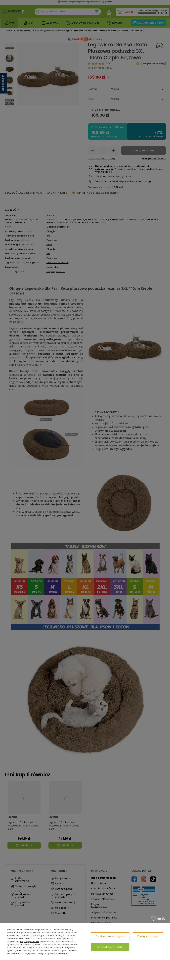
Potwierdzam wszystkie (110, 947)
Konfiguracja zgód (147, 936)
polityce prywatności (29, 941)
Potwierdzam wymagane (110, 936)
